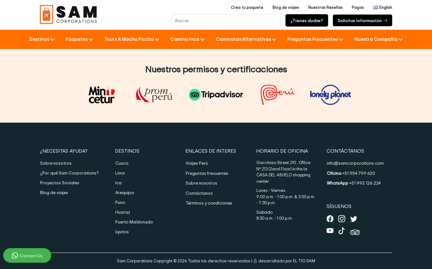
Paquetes (77, 39)
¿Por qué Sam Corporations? (69, 173)
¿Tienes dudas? (307, 20)
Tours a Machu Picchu (129, 39)
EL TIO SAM (304, 261)
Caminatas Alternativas (243, 39)
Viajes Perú (197, 163)
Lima (120, 173)
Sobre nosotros (56, 163)
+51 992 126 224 (354, 183)
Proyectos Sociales (59, 183)
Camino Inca (184, 39)
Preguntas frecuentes (207, 173)
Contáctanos (199, 193)
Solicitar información (362, 20)
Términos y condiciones (209, 203)
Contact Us (27, 255)
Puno (120, 202)
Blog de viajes (54, 192)
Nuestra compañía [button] (376, 39)
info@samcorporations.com (355, 163)
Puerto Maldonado (134, 222)
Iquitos (122, 232)
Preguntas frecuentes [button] (312, 39)
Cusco (122, 163)
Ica (118, 183)
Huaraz (122, 212)
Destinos (39, 39)
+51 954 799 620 (351, 173)
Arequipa (124, 192)
